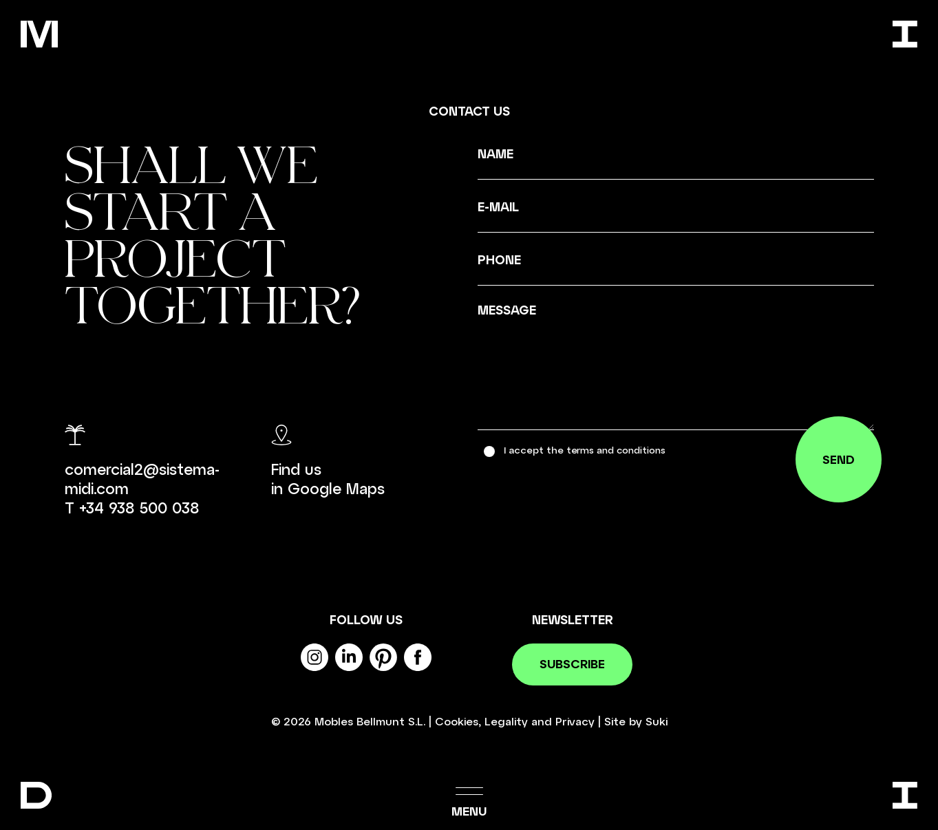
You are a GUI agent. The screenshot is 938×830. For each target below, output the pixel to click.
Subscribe (572, 664)
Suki (657, 721)
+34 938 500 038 (139, 507)
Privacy (575, 721)
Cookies (456, 721)
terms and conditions (618, 450)
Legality (506, 721)
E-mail (498, 206)
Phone (499, 259)
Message (507, 310)
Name (495, 153)
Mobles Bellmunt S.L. (370, 721)
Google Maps (336, 488)
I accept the (587, 450)
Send (837, 461)
